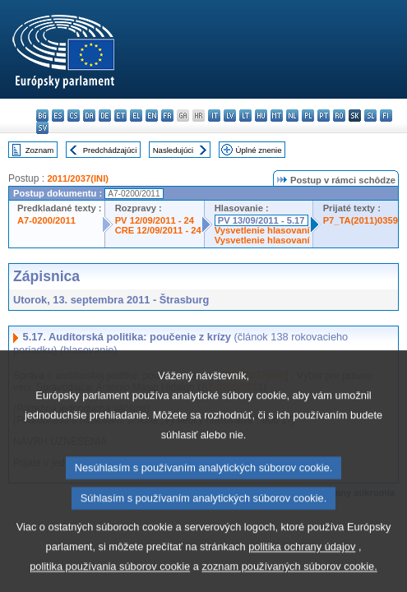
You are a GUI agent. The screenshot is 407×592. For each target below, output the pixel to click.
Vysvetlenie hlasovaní (262, 230)
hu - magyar (261, 115)
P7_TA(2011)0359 (360, 220)
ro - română (339, 115)
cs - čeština (73, 115)
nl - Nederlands (292, 115)
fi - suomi (386, 115)
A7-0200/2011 (46, 220)
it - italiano (214, 115)
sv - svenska (42, 128)
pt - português (323, 115)
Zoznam (39, 150)
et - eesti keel (120, 115)
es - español (58, 115)
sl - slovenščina (370, 115)
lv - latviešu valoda (230, 115)
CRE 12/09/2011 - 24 (158, 230)
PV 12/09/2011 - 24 (154, 220)
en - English (152, 115)
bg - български (42, 115)
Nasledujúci (173, 150)
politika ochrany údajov (301, 577)
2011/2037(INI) (78, 178)
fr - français (167, 115)
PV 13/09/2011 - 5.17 (261, 220)
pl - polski (308, 115)
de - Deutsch (105, 115)
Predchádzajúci (110, 150)
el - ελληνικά (136, 115)
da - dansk (89, 115)
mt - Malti (277, 115)
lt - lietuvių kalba (245, 115)
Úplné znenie (259, 150)
